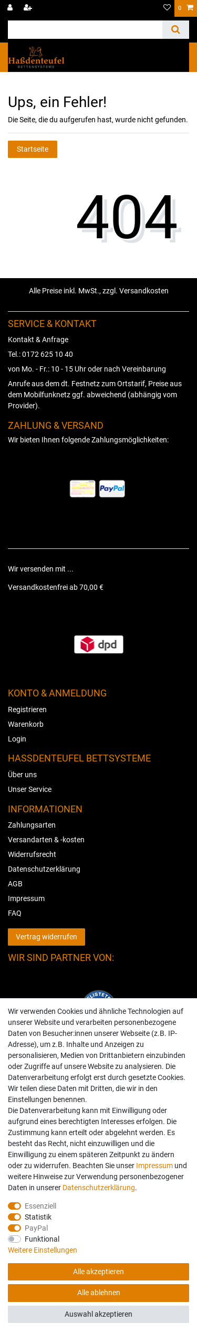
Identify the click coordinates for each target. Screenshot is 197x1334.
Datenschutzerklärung (44, 869)
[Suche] (175, 29)
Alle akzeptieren (98, 1271)
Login (17, 739)
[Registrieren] (29, 8)
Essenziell (40, 1206)
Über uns (22, 774)
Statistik (38, 1217)
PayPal (36, 1228)
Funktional (42, 1239)
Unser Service (29, 789)
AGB (15, 884)
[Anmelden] (11, 8)
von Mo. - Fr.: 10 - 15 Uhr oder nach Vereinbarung (87, 369)
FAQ (15, 913)
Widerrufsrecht (32, 854)
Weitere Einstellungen (42, 1250)
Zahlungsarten (32, 825)
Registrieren (27, 709)
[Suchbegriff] (85, 29)
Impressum (26, 898)
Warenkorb (26, 724)
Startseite (32, 149)
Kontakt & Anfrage (38, 339)
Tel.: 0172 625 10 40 (40, 354)
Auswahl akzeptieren (98, 1314)
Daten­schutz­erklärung (99, 1187)
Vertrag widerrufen (46, 937)
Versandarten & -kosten (46, 839)
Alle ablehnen (98, 1292)
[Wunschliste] (167, 8)
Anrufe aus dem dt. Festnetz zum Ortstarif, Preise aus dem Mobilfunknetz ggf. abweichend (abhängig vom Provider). (95, 394)
